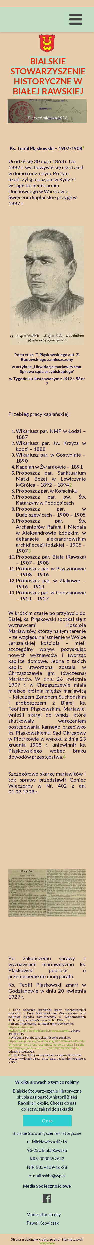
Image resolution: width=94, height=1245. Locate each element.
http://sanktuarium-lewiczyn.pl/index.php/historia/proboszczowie (38, 1028)
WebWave (47, 1243)
